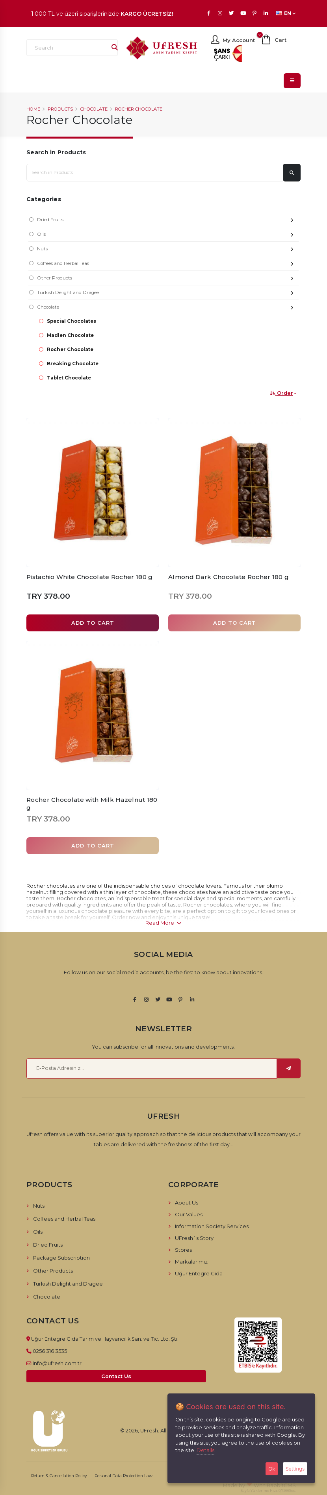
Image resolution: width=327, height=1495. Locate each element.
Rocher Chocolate (138, 109)
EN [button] (286, 13)
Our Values (189, 1214)
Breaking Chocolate (72, 363)
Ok (271, 1468)
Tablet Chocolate (69, 378)
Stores (183, 1250)
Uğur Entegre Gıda (199, 1273)
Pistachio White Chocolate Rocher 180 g (89, 577)
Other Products (168, 279)
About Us (186, 1202)
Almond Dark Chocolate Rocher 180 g (228, 577)
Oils (168, 235)
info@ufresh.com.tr (57, 1363)
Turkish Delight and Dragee (168, 293)
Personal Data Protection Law (123, 1475)
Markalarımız (191, 1261)
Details (205, 1450)
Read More (163, 923)
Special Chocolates (71, 321)
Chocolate (94, 109)
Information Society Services (212, 1226)
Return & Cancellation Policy (59, 1475)
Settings (295, 1468)
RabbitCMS (281, 1485)
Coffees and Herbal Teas (168, 264)
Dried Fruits (168, 221)
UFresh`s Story (194, 1238)
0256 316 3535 (50, 1351)
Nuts (168, 250)
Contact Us (116, 1376)
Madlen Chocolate (70, 335)
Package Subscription (61, 1257)
